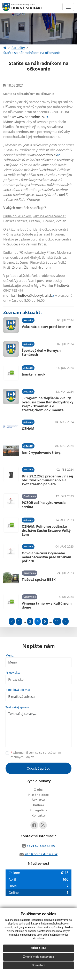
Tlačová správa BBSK (39, 579)
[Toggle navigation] (68, 7)
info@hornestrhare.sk (40, 854)
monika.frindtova (27, 295)
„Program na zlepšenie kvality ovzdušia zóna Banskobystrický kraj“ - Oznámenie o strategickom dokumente (47, 404)
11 (57, 621)
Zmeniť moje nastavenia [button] (38, 956)
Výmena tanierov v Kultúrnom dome (47, 605)
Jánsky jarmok (33, 374)
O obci (38, 789)
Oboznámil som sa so (35, 755)
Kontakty (39, 815)
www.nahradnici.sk (31, 117)
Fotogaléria (38, 810)
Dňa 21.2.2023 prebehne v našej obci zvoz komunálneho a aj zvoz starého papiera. (47, 480)
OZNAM (28, 428)
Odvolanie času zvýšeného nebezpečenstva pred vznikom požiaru (46, 557)
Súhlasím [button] (38, 948)
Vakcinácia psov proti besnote (46, 326)
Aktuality (18, 47)
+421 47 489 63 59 (41, 846)
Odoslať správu (38, 768)
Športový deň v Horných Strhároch (41, 352)
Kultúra (38, 805)
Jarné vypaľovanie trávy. (41, 452)
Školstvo (38, 800)
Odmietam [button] (38, 965)
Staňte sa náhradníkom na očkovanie (32, 52)
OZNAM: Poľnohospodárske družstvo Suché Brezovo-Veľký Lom (46, 530)
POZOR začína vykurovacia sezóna (44, 504)
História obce (38, 794)
